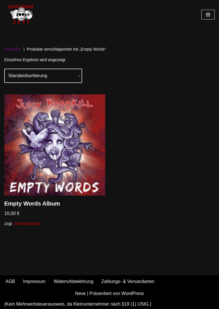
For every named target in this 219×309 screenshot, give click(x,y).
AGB (10, 281)
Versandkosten (27, 223)
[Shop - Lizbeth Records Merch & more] (21, 14)
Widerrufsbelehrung (74, 281)
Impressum (34, 281)
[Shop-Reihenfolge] (43, 76)
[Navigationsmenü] (208, 14)
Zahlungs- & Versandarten (128, 281)
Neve (80, 293)
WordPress (132, 293)
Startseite (12, 49)
